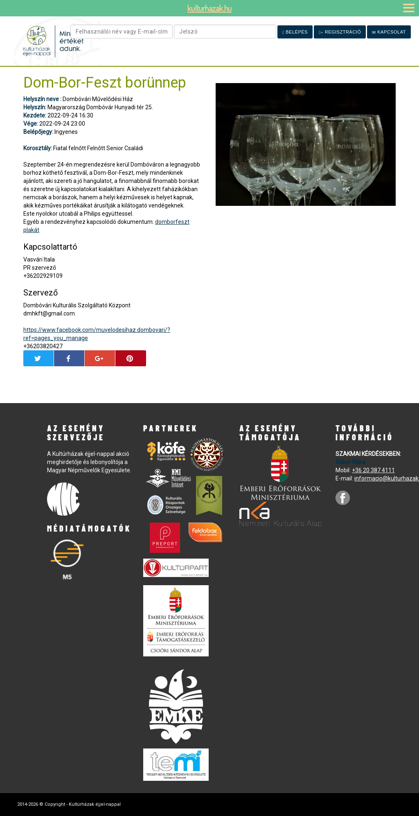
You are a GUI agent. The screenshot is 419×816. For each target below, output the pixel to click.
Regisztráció (340, 32)
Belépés (295, 32)
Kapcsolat (389, 32)
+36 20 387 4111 (373, 470)
